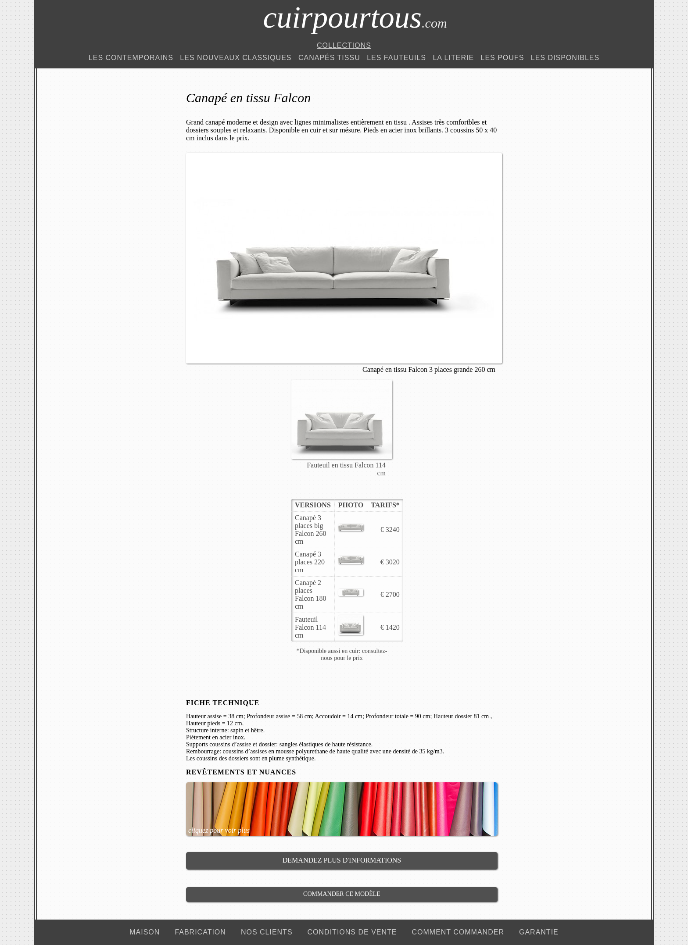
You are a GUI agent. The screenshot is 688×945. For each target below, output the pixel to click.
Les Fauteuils (396, 57)
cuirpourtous (355, 17)
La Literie (453, 57)
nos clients (267, 932)
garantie (539, 932)
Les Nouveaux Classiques (235, 57)
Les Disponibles (565, 57)
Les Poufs (502, 57)
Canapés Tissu (329, 57)
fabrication (200, 932)
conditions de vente (352, 932)
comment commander (458, 932)
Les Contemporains (131, 57)
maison (144, 932)
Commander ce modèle (341, 894)
